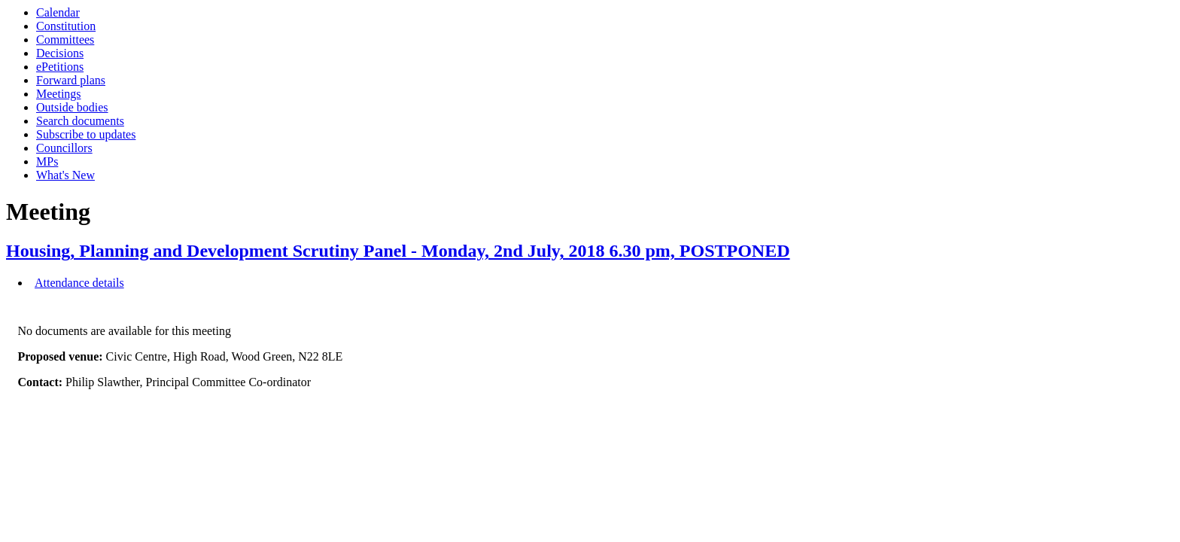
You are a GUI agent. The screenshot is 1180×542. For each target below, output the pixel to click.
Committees (65, 39)
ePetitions (60, 66)
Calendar (58, 12)
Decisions (60, 53)
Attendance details (79, 282)
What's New (65, 175)
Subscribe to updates (85, 134)
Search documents (80, 120)
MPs (47, 161)
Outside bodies (72, 107)
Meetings (58, 93)
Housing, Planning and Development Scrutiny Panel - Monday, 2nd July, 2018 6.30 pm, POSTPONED (398, 250)
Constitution (66, 26)
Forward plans (70, 80)
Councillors (64, 148)
